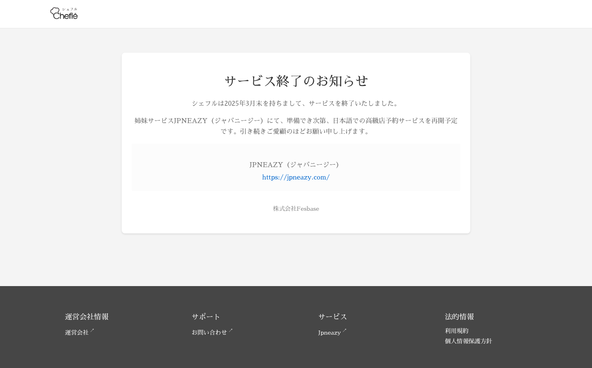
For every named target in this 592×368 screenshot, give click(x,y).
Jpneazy (329, 332)
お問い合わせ (209, 332)
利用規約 (457, 331)
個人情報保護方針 (468, 341)
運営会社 (77, 332)
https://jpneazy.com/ (296, 177)
